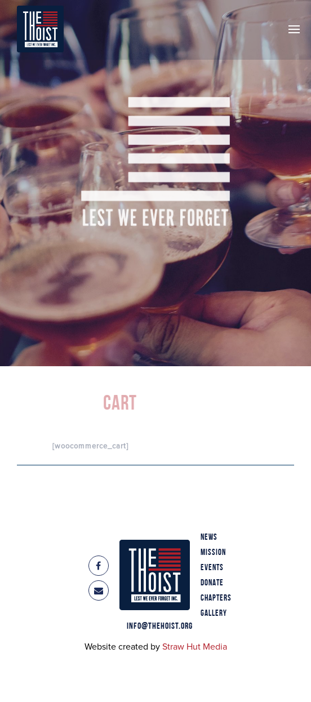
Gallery (214, 613)
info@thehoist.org (160, 626)
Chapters (216, 598)
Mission (213, 553)
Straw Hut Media (194, 646)
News (209, 537)
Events (212, 568)
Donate (212, 583)
